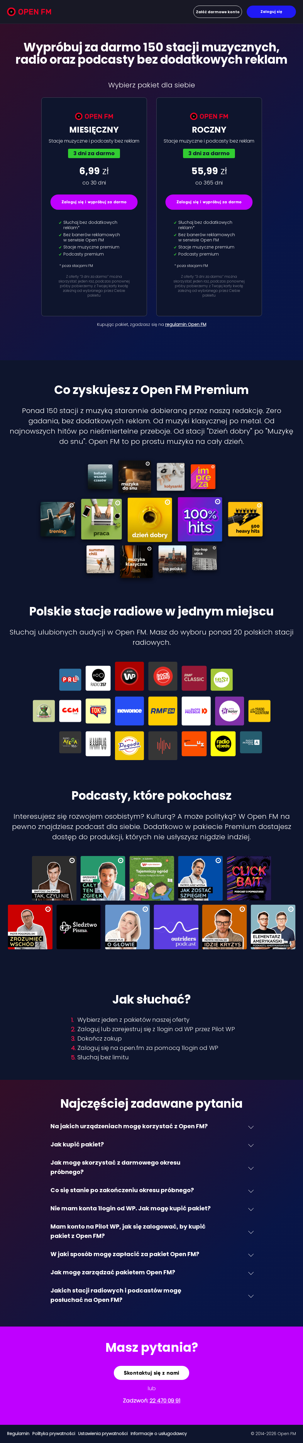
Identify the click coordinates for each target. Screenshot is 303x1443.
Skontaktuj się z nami (152, 1373)
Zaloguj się (271, 11)
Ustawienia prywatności (103, 1434)
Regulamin (18, 1434)
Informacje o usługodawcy (159, 1434)
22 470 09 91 (165, 1400)
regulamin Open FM (185, 324)
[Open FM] (29, 12)
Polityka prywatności (53, 1434)
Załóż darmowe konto (218, 11)
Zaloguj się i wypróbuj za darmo (94, 201)
